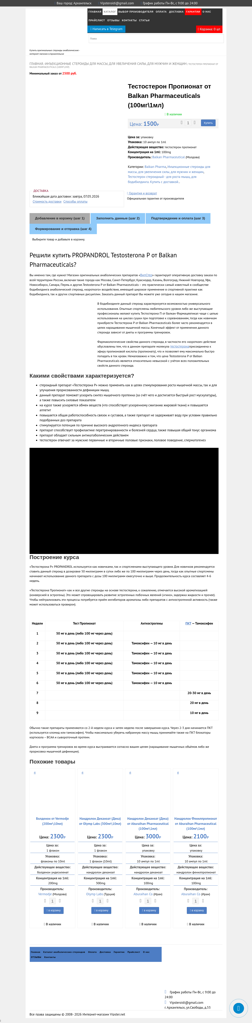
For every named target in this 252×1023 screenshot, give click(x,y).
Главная (95, 11)
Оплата (161, 11)
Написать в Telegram (106, 29)
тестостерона (179, 346)
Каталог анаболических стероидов (64, 951)
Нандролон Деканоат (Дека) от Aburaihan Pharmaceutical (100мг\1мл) (148, 823)
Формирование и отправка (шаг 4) (63, 229)
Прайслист (97, 20)
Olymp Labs (94, 894)
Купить (208, 122)
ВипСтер (146, 275)
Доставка (176, 11)
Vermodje (45, 894)
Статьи (144, 20)
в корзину (54, 910)
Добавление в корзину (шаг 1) (59, 218)
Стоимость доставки (47, 201)
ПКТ (188, 623)
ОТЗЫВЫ (113, 20)
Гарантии (193, 11)
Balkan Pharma (155, 167)
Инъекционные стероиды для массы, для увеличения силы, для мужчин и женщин (116, 64)
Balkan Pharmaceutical (168, 157)
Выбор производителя (136, 11)
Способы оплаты (75, 201)
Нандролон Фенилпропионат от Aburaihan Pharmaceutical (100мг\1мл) (195, 823)
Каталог (110, 11)
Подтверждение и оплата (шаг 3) (178, 218)
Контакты (129, 20)
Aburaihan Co (143, 894)
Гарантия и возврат (142, 193)
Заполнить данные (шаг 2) (118, 218)
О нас (207, 11)
